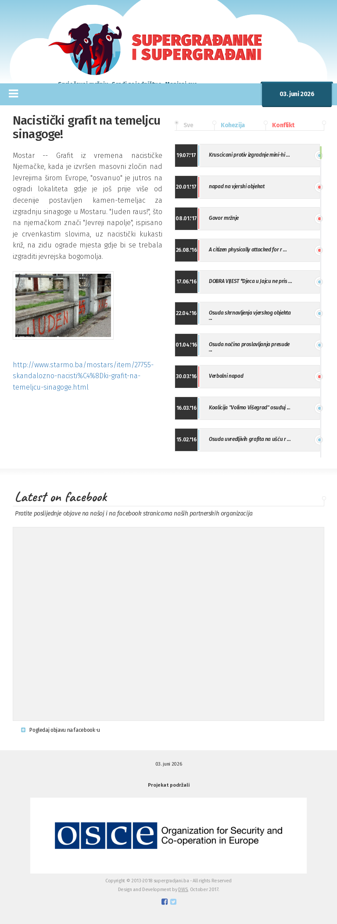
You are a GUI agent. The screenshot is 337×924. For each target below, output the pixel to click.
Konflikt (279, 125)
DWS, (183, 889)
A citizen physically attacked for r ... (248, 249)
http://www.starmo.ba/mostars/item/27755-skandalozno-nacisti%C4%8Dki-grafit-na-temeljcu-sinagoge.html (83, 376)
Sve (184, 125)
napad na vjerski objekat (236, 186)
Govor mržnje (224, 218)
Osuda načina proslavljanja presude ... (249, 347)
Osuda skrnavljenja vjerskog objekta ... (249, 315)
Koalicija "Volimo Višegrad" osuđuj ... (249, 407)
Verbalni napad (226, 376)
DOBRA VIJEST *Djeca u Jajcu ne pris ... (250, 281)
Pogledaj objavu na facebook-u (60, 730)
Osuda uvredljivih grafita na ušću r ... (249, 439)
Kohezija (228, 125)
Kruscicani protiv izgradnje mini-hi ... (249, 155)
